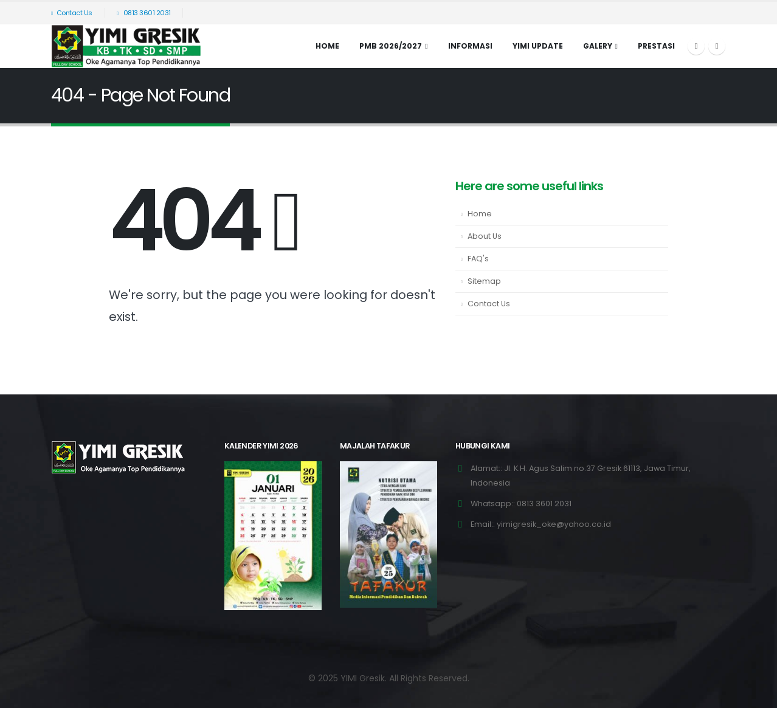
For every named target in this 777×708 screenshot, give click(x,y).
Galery (597, 46)
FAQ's (478, 258)
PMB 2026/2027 (390, 46)
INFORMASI (470, 46)
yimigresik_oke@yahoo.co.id (554, 524)
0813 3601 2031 (144, 13)
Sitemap (484, 281)
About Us (485, 236)
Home (327, 46)
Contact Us (71, 13)
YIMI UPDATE (538, 46)
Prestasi (656, 46)
